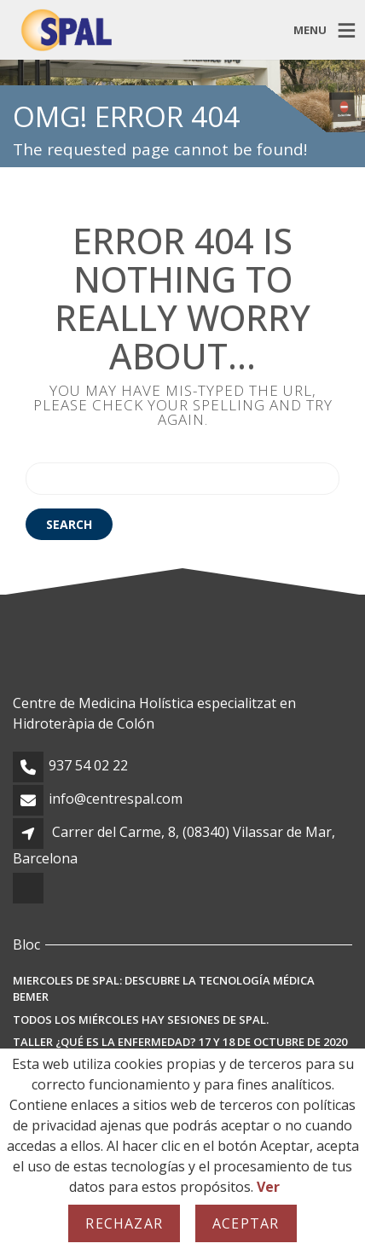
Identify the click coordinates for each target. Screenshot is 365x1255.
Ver (268, 1186)
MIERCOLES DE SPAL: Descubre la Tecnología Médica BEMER (164, 989)
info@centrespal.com (115, 798)
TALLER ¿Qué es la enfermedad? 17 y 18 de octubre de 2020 (180, 1041)
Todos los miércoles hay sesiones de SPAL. (141, 1019)
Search (69, 524)
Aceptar (245, 1223)
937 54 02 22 (88, 765)
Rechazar (124, 1223)
